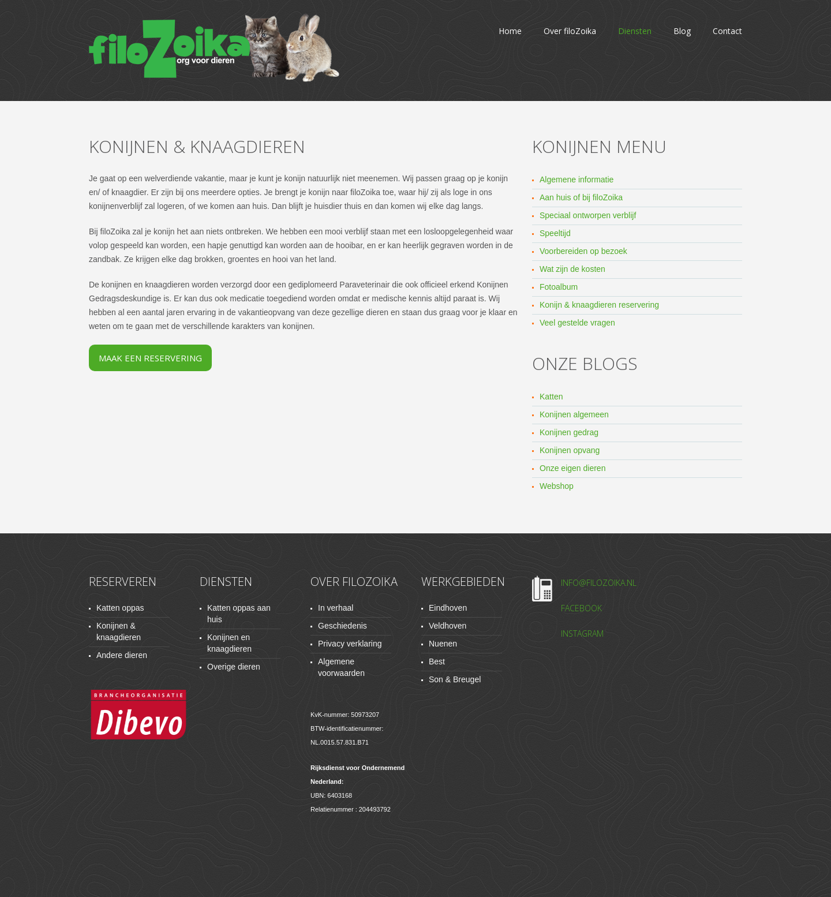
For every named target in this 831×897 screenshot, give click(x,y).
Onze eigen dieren (572, 468)
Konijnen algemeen (574, 414)
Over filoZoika (570, 31)
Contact (727, 31)
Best (437, 661)
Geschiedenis (342, 625)
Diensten (635, 31)
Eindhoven (448, 607)
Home (510, 31)
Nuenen (443, 643)
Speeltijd (555, 233)
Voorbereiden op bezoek (583, 251)
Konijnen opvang (570, 450)
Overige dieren (233, 666)
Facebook (581, 608)
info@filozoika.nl (599, 582)
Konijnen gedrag (569, 432)
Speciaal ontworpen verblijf (588, 215)
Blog (682, 31)
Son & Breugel (455, 679)
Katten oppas (120, 607)
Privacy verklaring (349, 643)
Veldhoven (447, 625)
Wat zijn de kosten (572, 269)
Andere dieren (121, 655)
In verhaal (335, 607)
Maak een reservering (150, 358)
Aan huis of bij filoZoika (581, 197)
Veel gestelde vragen (577, 322)
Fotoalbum (559, 286)
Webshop (557, 486)
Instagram (582, 633)
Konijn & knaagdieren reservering (599, 304)
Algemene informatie (576, 179)
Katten (551, 396)
